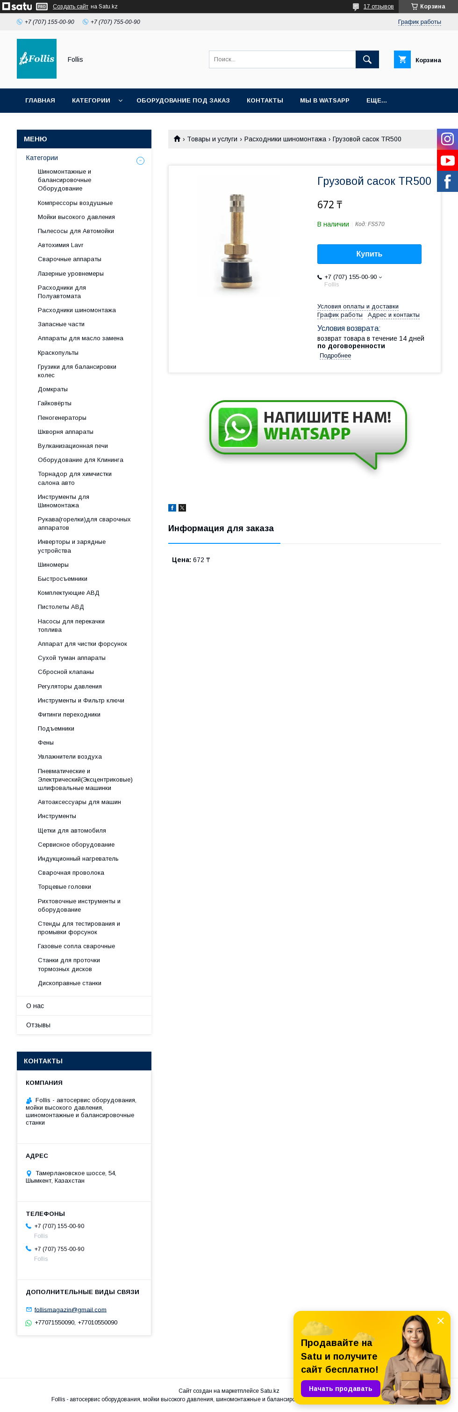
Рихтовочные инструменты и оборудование (79, 905)
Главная (40, 100)
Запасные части (61, 324)
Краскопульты (58, 352)
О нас (35, 1006)
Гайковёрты (55, 403)
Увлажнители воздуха (70, 756)
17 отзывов (379, 6)
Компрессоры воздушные (75, 202)
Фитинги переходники (69, 714)
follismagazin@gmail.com (71, 1309)
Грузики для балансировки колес (77, 371)
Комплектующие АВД (69, 592)
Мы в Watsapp (325, 100)
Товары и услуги (212, 139)
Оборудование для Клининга (80, 459)
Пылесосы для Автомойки (76, 230)
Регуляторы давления (70, 686)
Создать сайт (70, 6)
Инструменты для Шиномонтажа (63, 501)
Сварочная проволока (71, 872)
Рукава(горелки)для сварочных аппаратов (84, 523)
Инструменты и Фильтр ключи (81, 700)
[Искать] (367, 59)
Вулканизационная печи (73, 445)
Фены (46, 742)
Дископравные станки (69, 983)
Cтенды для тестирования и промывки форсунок (79, 928)
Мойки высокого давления (76, 216)
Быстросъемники (62, 578)
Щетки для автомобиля (72, 830)
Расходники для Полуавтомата (62, 292)
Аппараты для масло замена (80, 338)
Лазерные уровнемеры (71, 273)
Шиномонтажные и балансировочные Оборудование (64, 180)
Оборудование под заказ (183, 100)
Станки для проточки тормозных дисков (69, 964)
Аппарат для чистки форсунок (82, 643)
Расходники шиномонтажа (285, 139)
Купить (370, 254)
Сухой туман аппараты (72, 657)
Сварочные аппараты (69, 259)
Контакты (265, 100)
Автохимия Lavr (60, 245)
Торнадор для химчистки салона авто (75, 478)
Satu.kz (269, 1391)
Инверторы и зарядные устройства (72, 546)
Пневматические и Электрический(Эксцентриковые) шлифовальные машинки (85, 779)
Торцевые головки (64, 886)
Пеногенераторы (62, 417)
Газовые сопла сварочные (76, 946)
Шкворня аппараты (65, 431)
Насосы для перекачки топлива (71, 625)
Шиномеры (53, 564)
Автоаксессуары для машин (79, 801)
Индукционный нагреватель (78, 858)
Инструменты (57, 815)
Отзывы (38, 1025)
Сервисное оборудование (76, 844)
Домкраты (53, 389)
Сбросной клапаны (66, 671)
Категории (91, 100)
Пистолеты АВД (61, 606)
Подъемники (56, 728)
